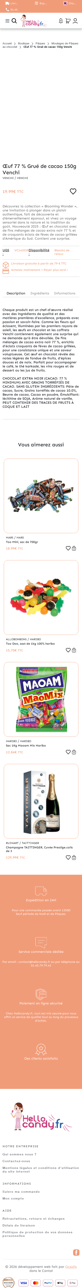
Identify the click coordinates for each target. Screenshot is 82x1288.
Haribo (35, 639)
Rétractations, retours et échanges (34, 1218)
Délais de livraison (19, 1225)
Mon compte (13, 1198)
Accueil (7, 43)
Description (16, 293)
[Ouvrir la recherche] (14, 20)
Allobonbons (17, 639)
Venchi (9, 178)
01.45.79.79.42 (15, 9)
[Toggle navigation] (7, 21)
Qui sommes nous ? (20, 1154)
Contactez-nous (16, 1161)
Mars (10, 537)
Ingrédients (39, 293)
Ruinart (12, 843)
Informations (64, 293)
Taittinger (30, 843)
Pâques (40, 43)
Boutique (23, 43)
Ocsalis (71, 1267)
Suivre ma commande (21, 1191)
